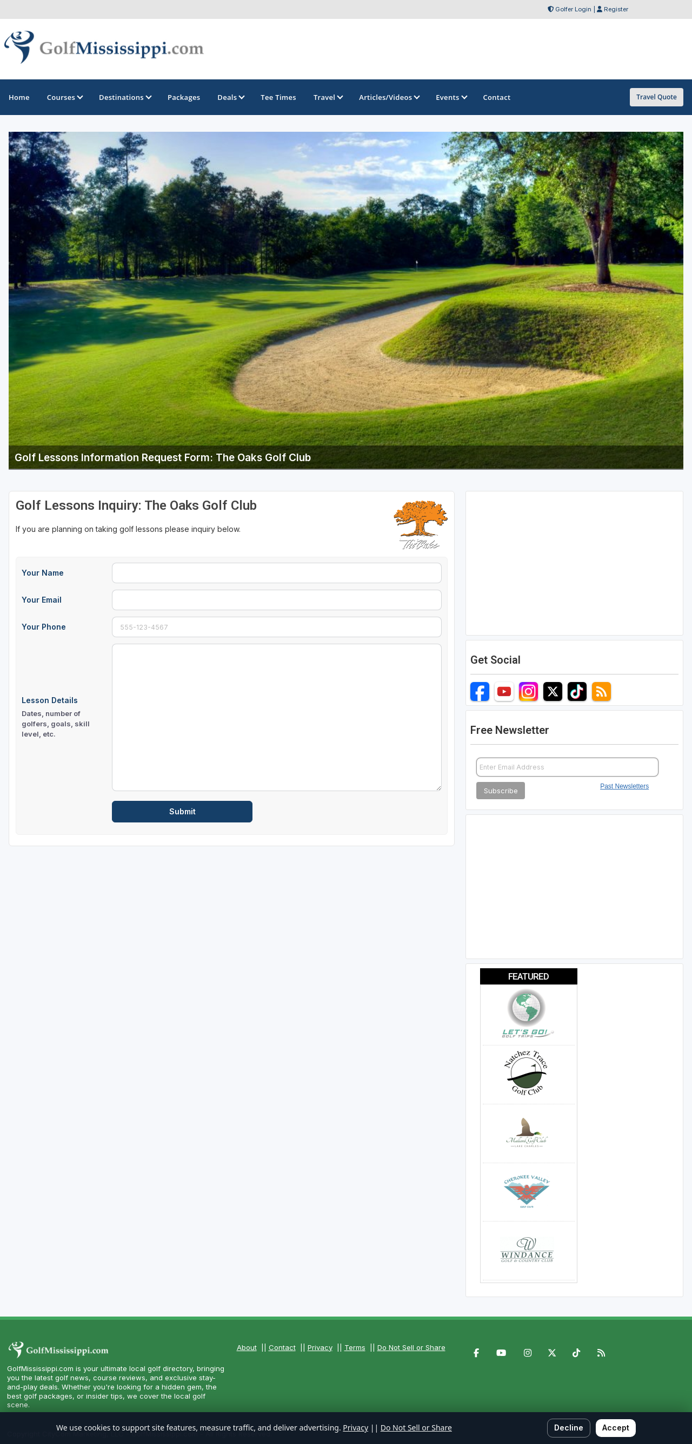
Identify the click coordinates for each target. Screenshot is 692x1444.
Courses (64, 97)
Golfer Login (573, 9)
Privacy (320, 1347)
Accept (615, 1427)
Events (450, 97)
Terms (354, 1347)
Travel (328, 97)
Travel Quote (656, 97)
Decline (568, 1427)
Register (616, 9)
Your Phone (44, 626)
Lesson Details (63, 717)
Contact (282, 1347)
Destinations (124, 97)
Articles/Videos (388, 97)
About (247, 1347)
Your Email (42, 599)
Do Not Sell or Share (411, 1347)
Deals (230, 97)
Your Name (43, 572)
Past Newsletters (624, 786)
